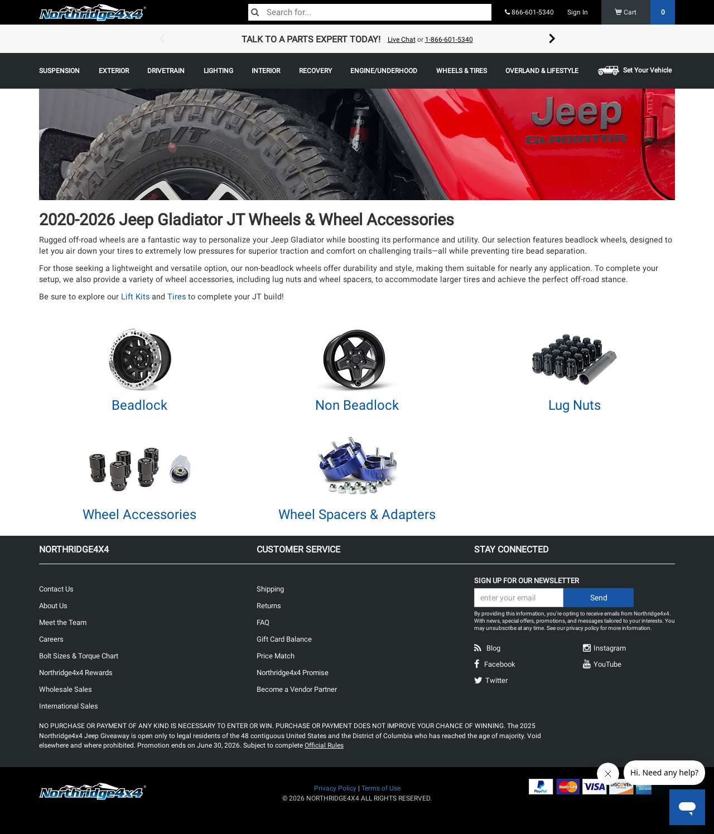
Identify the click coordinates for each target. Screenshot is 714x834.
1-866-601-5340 (449, 39)
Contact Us (56, 589)
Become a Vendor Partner (297, 689)
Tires (176, 297)
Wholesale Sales (65, 689)
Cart (645, 12)
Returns (269, 606)
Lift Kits (135, 297)
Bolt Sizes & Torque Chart (78, 656)
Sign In (577, 12)
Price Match (276, 656)
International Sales (68, 706)
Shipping (270, 589)
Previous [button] (162, 39)
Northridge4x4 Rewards (76, 672)
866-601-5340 (529, 12)
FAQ (263, 622)
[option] (357, 39)
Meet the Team (62, 622)
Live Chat (402, 39)
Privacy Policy (335, 788)
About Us (53, 606)
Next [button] (552, 39)
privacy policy (582, 628)
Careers (51, 639)
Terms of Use (381, 788)
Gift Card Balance (284, 639)
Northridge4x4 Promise (293, 672)
